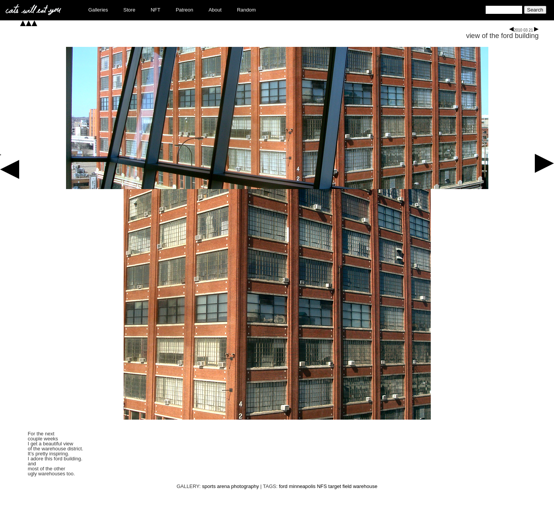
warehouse (365, 486)
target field (340, 486)
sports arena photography (230, 486)
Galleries (98, 10)
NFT (155, 10)
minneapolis (302, 486)
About (215, 10)
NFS (322, 486)
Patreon (184, 10)
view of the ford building (502, 36)
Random (246, 10)
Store (129, 10)
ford (283, 486)
